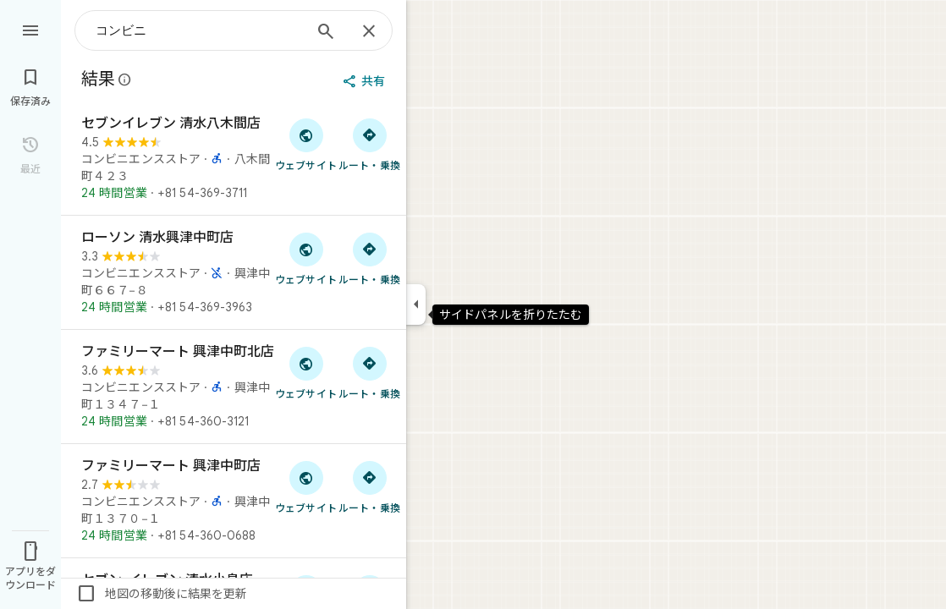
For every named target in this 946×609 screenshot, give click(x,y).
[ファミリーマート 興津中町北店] (233, 386)
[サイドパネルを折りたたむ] (416, 304)
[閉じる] (369, 32)
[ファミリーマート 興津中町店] (233, 500)
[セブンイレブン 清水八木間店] (233, 158)
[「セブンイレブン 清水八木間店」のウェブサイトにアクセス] (306, 144)
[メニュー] (30, 29)
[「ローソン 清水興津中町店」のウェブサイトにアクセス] (306, 258)
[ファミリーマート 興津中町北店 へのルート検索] (369, 372)
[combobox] (199, 30)
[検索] (325, 33)
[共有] (365, 81)
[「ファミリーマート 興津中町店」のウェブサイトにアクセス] (306, 486)
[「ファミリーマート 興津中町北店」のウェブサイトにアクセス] (306, 372)
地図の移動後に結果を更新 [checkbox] (161, 594)
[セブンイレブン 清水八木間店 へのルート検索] (369, 144)
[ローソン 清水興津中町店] (233, 272)
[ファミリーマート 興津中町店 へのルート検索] (369, 486)
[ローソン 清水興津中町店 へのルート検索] (369, 258)
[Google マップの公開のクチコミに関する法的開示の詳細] (125, 79)
